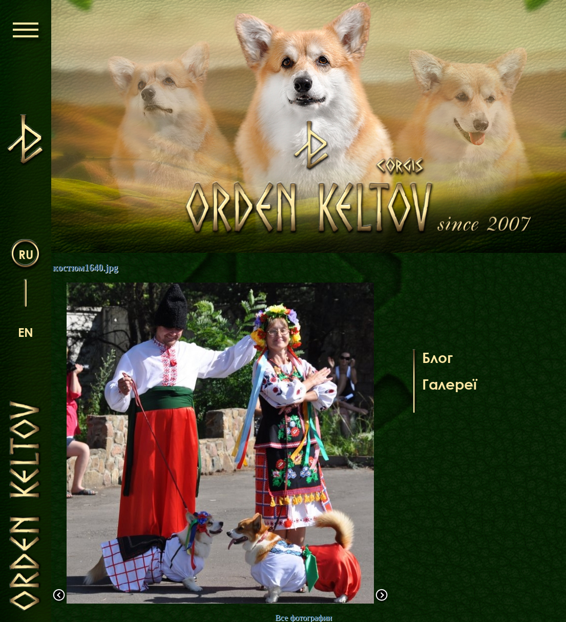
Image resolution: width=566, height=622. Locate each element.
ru (25, 254)
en (25, 332)
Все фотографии (303, 617)
